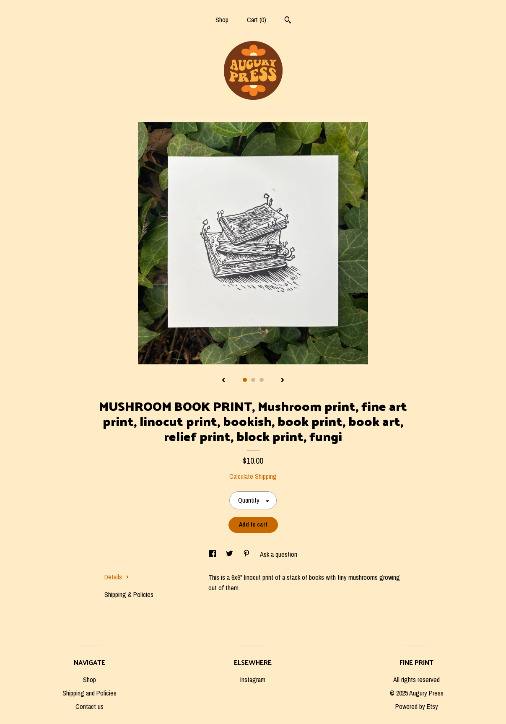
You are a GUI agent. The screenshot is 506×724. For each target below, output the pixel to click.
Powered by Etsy (416, 706)
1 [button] (245, 380)
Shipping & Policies (128, 594)
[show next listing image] (282, 381)
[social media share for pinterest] (247, 554)
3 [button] (261, 380)
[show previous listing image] (223, 381)
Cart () (256, 19)
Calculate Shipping (253, 476)
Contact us (89, 706)
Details (116, 576)
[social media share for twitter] (230, 554)
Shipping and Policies (89, 693)
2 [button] (253, 380)
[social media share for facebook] (213, 554)
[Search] (288, 21)
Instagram (252, 679)
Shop (221, 19)
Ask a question (278, 554)
